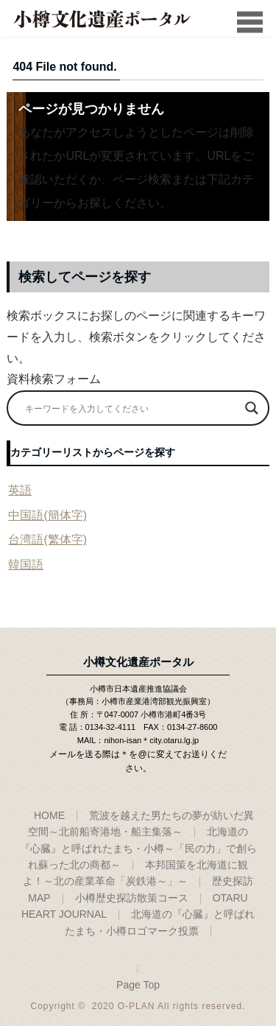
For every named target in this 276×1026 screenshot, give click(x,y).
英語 (20, 490)
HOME (49, 815)
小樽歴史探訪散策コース (131, 898)
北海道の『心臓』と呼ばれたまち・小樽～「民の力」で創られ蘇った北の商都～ (138, 848)
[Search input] (131, 408)
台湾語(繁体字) (47, 539)
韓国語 (25, 564)
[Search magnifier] (251, 408)
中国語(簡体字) (47, 515)
